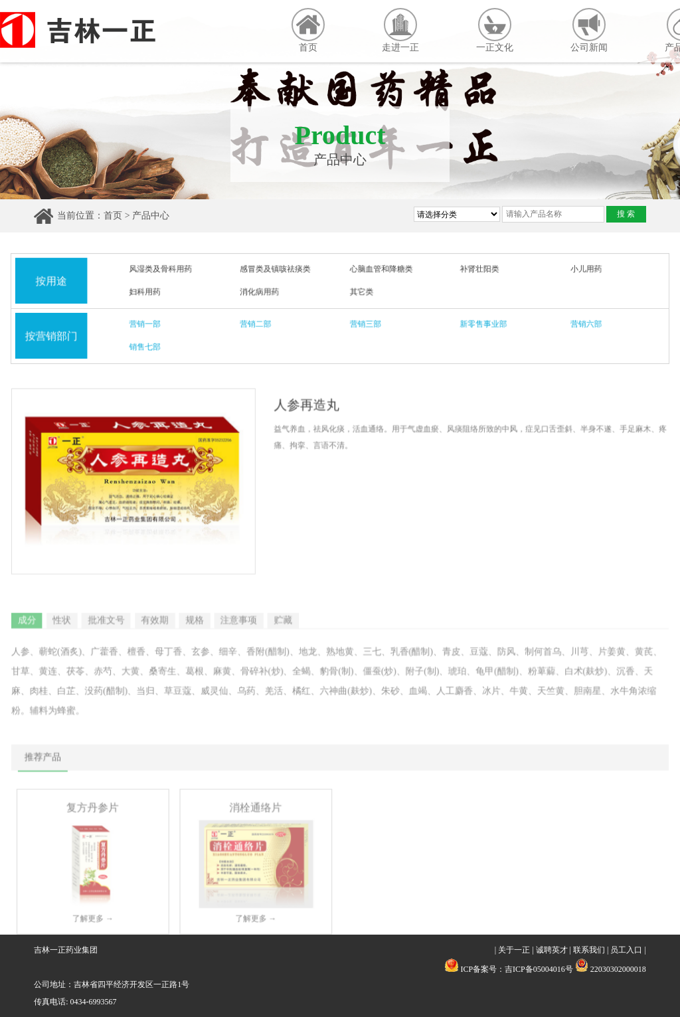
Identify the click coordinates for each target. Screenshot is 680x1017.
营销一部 (148, 324)
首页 (308, 30)
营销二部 (257, 324)
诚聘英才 (552, 950)
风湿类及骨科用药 (164, 270)
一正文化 (494, 30)
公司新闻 (589, 30)
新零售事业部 (481, 324)
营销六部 (581, 324)
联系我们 (589, 950)
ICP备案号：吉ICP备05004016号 (516, 969)
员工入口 (626, 950)
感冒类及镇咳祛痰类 (276, 270)
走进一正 (400, 30)
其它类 (361, 292)
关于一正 (514, 950)
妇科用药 (148, 292)
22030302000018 (610, 969)
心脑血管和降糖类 (381, 270)
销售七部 (148, 346)
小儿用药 (581, 270)
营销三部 (365, 324)
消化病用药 (261, 292)
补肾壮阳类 (477, 270)
